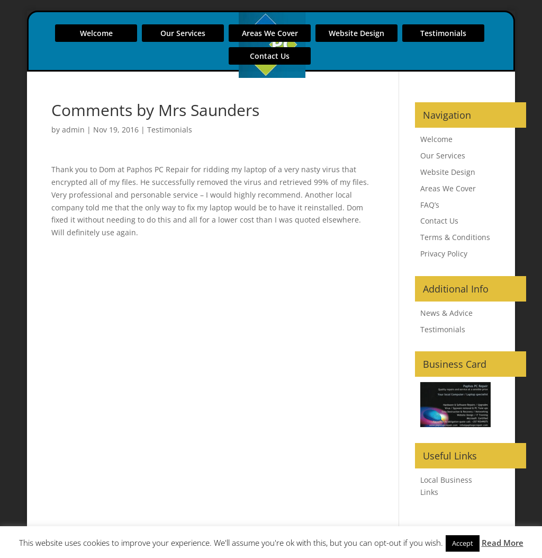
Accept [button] (462, 543)
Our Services (182, 33)
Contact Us (270, 56)
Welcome (96, 33)
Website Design (356, 33)
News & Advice (446, 313)
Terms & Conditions (455, 237)
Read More (502, 542)
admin (73, 130)
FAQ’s (429, 205)
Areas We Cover (270, 33)
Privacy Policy (443, 254)
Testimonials (443, 33)
